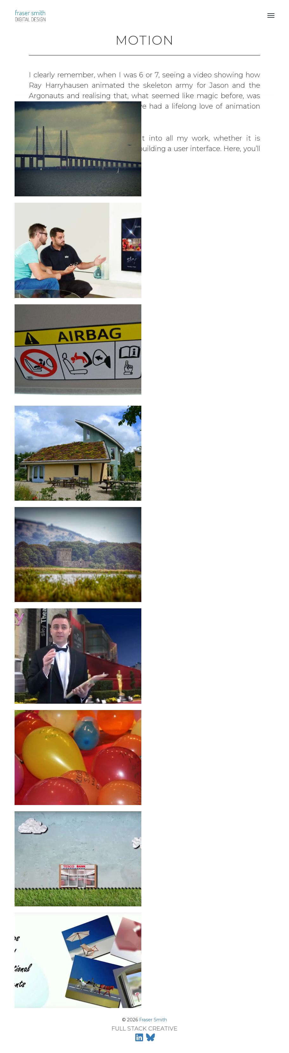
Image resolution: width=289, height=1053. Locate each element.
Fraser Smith (153, 1020)
